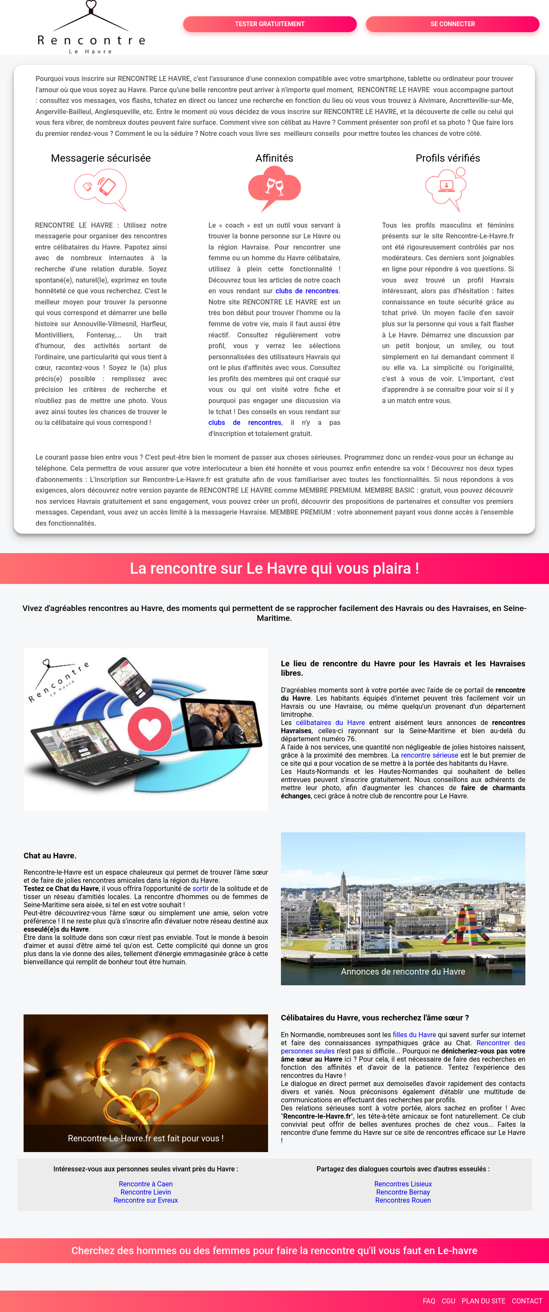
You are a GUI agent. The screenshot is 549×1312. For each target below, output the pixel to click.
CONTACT (527, 1301)
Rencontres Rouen (403, 1200)
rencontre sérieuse (429, 755)
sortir (201, 889)
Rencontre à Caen (146, 1184)
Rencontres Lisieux (403, 1184)
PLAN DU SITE (484, 1301)
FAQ (429, 1301)
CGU (448, 1301)
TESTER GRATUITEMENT (270, 24)
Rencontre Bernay (403, 1192)
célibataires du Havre (330, 723)
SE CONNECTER (453, 24)
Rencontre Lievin (146, 1192)
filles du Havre (414, 1035)
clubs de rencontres (307, 291)
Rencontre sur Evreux (146, 1200)
